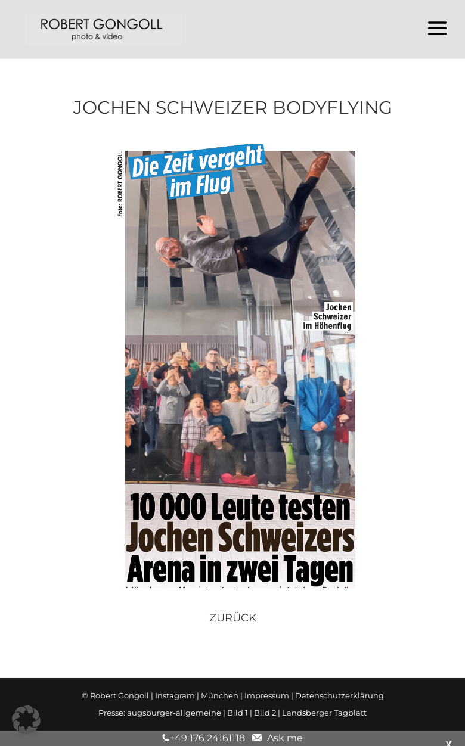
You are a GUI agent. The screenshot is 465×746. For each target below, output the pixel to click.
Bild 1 (237, 712)
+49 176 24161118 (207, 738)
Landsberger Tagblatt (324, 712)
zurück (232, 617)
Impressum (266, 695)
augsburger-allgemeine (174, 712)
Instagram (175, 695)
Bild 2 (265, 712)
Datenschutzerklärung (339, 695)
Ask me (282, 738)
